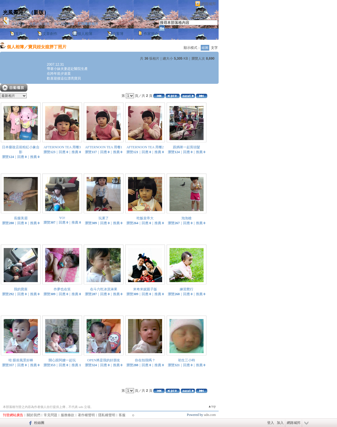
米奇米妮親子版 (145, 289)
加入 (280, 423)
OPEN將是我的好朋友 (103, 360)
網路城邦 (208, 4)
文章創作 (50, 34)
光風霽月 (13, 12)
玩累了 (104, 218)
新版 (39, 12)
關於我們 (33, 415)
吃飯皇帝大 (145, 218)
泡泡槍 (186, 218)
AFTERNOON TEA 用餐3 (62, 147)
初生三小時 (186, 360)
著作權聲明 (86, 415)
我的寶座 (21, 289)
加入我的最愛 (64, 24)
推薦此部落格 (39, 24)
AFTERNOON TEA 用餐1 (103, 147)
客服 (122, 415)
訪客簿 (118, 34)
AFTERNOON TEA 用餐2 (145, 147)
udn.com (210, 415)
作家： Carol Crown (25, 19)
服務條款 (67, 415)
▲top (212, 406)
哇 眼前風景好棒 (21, 360)
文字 (214, 48)
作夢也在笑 (62, 289)
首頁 (18, 34)
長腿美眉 (21, 218)
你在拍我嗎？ (145, 360)
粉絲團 (39, 423)
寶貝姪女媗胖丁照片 (47, 46)
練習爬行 (186, 289)
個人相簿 (85, 34)
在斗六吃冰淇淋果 (103, 289)
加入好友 (18, 24)
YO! (62, 218)
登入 (270, 423)
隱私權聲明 (106, 415)
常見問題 (50, 415)
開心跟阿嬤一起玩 (62, 360)
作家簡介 (151, 34)
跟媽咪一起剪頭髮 (186, 147)
